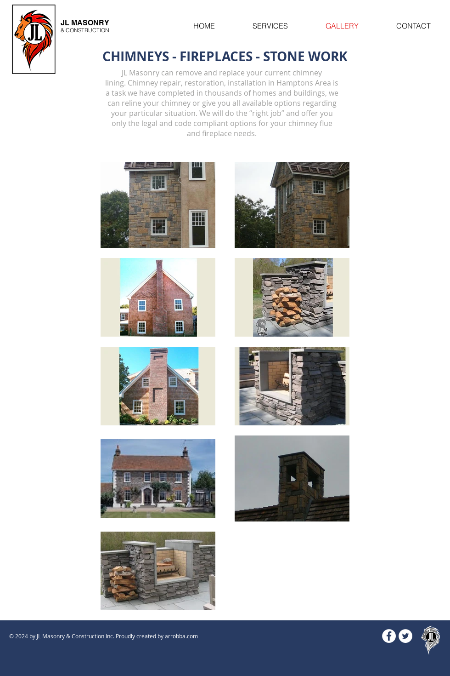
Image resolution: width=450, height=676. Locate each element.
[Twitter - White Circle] (405, 636)
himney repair (156, 83)
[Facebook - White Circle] (389, 636)
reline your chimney (156, 103)
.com (192, 636)
